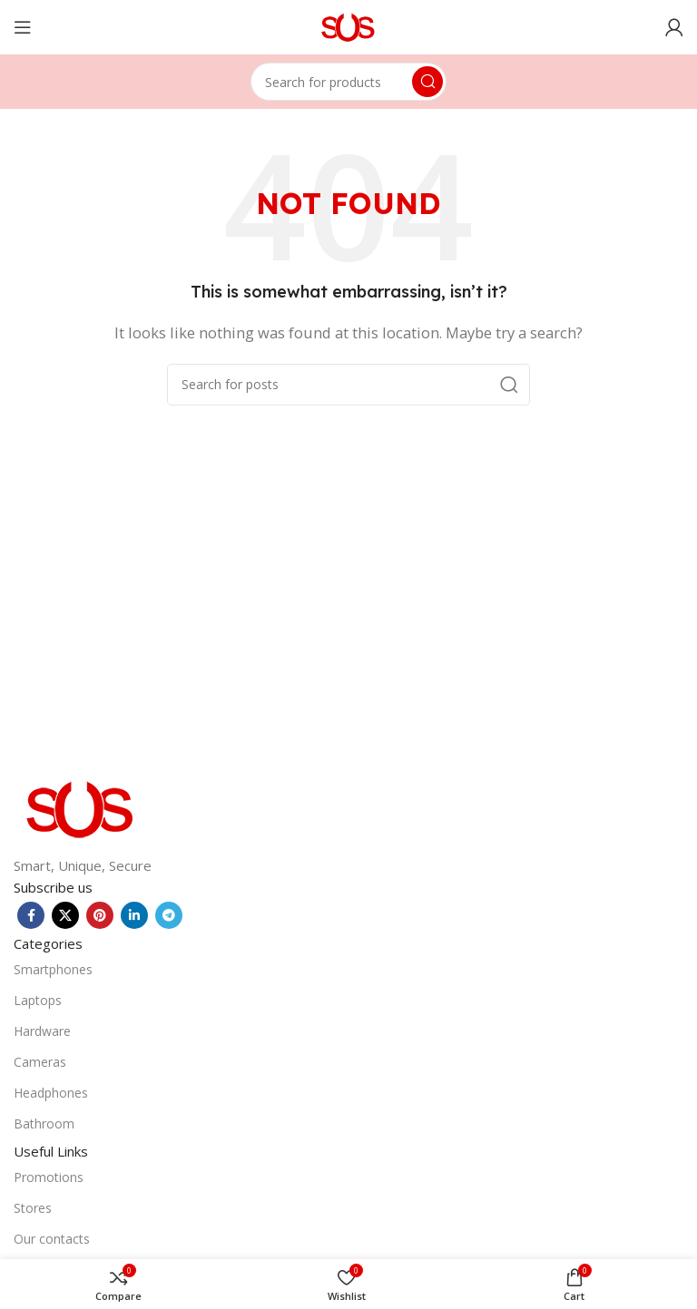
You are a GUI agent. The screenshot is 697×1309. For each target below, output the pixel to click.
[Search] (348, 82)
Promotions (48, 1177)
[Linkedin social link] (134, 915)
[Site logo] (349, 25)
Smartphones (53, 969)
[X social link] (65, 915)
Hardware (42, 1031)
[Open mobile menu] (23, 27)
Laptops (38, 1000)
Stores (33, 1207)
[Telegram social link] (168, 915)
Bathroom (44, 1123)
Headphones (51, 1092)
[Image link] (82, 807)
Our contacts (52, 1238)
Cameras (40, 1061)
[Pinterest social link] (99, 915)
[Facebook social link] (30, 915)
